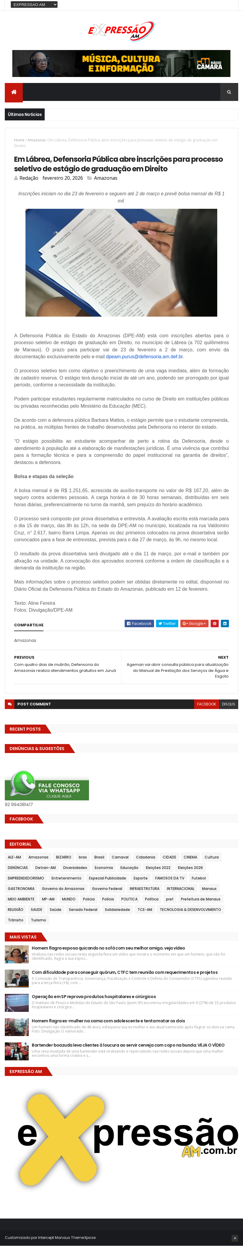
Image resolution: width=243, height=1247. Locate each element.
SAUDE (36, 910)
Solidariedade (117, 910)
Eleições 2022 (158, 868)
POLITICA (129, 900)
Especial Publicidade (107, 879)
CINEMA (190, 858)
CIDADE (169, 858)
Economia (104, 868)
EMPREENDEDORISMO (26, 879)
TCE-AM (145, 910)
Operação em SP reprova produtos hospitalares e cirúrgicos (94, 998)
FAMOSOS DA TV (169, 879)
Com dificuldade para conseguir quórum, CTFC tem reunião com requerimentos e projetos (125, 974)
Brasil (99, 858)
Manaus (209, 889)
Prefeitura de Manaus (201, 900)
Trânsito (15, 921)
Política (152, 900)
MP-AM (48, 900)
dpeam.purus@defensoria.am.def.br (144, 357)
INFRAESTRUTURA (144, 889)
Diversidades (75, 868)
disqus (228, 705)
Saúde (55, 910)
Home (19, 140)
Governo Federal (107, 889)
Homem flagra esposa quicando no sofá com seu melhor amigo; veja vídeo (108, 949)
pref (169, 900)
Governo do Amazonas (63, 889)
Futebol (199, 879)
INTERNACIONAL (180, 889)
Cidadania (145, 858)
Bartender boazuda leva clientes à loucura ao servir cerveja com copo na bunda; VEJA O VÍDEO (129, 1046)
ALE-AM (14, 858)
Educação (129, 868)
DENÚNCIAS (18, 868)
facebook (206, 705)
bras (83, 858)
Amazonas (37, 140)
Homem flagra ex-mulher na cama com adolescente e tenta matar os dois (108, 1022)
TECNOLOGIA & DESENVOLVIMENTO (190, 910)
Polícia (108, 900)
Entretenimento (66, 879)
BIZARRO (63, 858)
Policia (89, 900)
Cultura (212, 858)
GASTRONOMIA (21, 889)
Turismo (38, 921)
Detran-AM (45, 868)
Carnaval (120, 858)
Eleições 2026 (190, 868)
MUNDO (69, 900)
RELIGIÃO (15, 910)
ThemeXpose (83, 1238)
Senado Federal (83, 910)
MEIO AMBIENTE (21, 900)
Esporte (141, 879)
